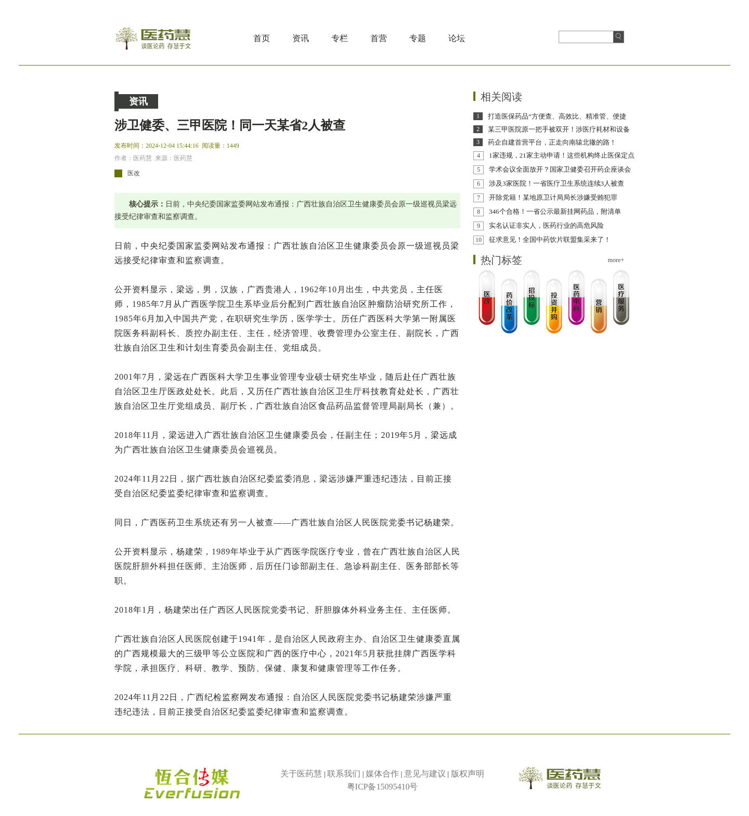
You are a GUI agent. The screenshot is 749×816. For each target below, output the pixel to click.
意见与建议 (425, 773)
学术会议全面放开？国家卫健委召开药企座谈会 (560, 169)
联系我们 (343, 773)
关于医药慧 (301, 773)
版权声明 (467, 773)
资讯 (300, 38)
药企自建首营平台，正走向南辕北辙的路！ (552, 142)
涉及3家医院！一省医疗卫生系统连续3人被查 (556, 183)
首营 (378, 38)
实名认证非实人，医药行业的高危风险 (546, 225)
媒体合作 (382, 773)
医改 (133, 173)
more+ (616, 260)
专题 (417, 38)
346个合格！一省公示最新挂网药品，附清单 (555, 211)
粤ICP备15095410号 (382, 786)
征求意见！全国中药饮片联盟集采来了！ (550, 239)
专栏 (339, 38)
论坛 (456, 38)
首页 (261, 38)
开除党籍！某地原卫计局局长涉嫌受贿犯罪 (553, 197)
